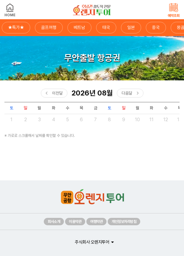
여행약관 (96, 221)
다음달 (127, 93)
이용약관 (75, 221)
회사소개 (54, 221)
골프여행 (49, 27)
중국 (156, 27)
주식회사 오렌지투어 (92, 242)
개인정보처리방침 (124, 221)
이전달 (57, 93)
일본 (131, 27)
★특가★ (16, 27)
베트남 (79, 27)
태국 (106, 27)
